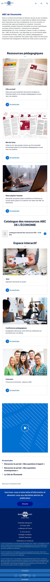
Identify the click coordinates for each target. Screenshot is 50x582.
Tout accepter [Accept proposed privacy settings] (25, 570)
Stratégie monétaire (25, 534)
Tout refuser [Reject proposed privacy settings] (25, 575)
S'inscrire (25, 504)
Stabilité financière (25, 537)
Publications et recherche (25, 541)
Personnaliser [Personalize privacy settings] (25, 579)
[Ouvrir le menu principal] (2, 3)
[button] (25, 233)
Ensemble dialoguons (25, 523)
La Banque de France (25, 528)
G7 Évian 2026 (25, 525)
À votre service (25, 532)
